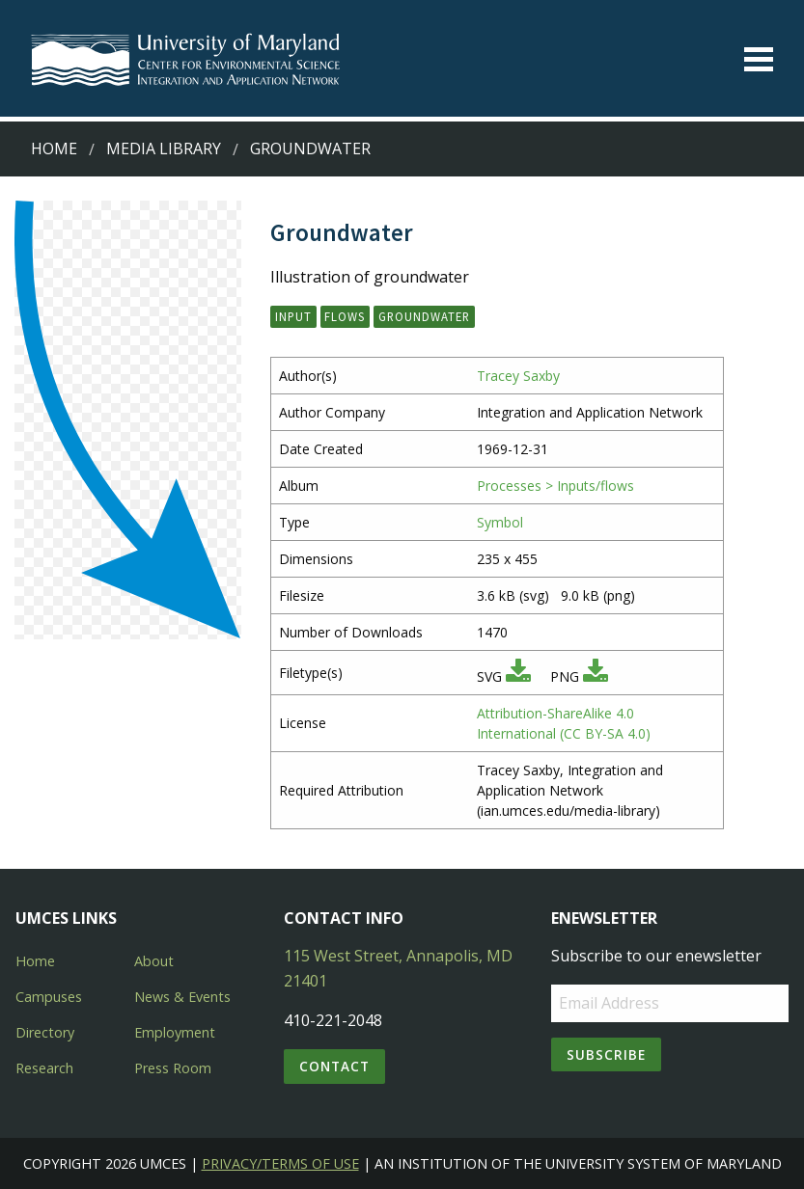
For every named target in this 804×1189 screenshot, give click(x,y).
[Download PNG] (595, 676)
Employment (174, 1032)
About (154, 961)
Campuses (48, 996)
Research (44, 1068)
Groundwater (310, 148)
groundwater (424, 316)
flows (344, 316)
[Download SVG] (518, 676)
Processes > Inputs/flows (555, 485)
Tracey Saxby (518, 375)
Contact (334, 1066)
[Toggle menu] (758, 59)
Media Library (163, 148)
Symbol (500, 522)
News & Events (182, 996)
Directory (44, 1032)
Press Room (172, 1068)
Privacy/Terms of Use (280, 1163)
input (293, 316)
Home (54, 148)
